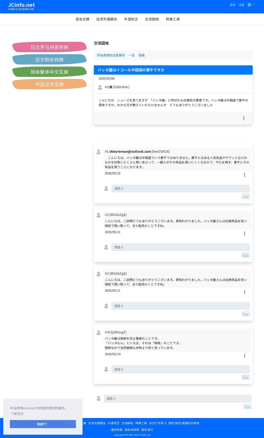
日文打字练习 (157, 423)
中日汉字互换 (49, 84)
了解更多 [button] (17, 413)
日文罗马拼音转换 (49, 47)
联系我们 (147, 429)
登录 (233, 5)
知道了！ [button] (43, 424)
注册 (241, 5)
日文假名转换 (49, 59)
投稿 (141, 55)
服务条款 (117, 429)
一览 (131, 55)
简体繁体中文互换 (49, 71)
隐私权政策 (132, 429)
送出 (246, 196)
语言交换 (87, 18)
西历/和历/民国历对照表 (184, 423)
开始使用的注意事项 (111, 55)
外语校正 (135, 18)
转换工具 (177, 18)
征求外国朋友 (110, 18)
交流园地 (156, 18)
